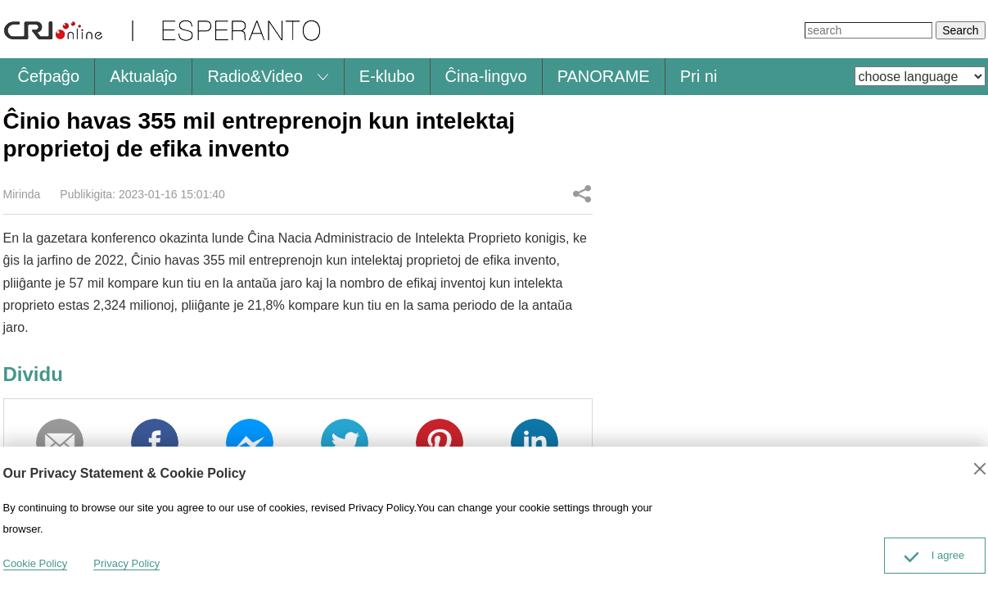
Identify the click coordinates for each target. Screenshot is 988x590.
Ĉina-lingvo (486, 76)
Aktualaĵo (143, 76)
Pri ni (699, 76)
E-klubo (387, 76)
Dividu (582, 193)
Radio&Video (254, 76)
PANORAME (603, 76)
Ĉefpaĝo (49, 76)
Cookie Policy (35, 563)
